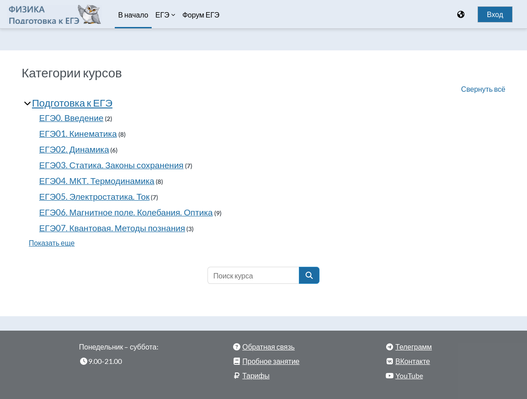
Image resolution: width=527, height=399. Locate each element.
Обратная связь (269, 346)
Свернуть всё (483, 89)
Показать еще (52, 242)
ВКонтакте (413, 361)
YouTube (409, 375)
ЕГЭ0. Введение (71, 117)
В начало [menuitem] (133, 14)
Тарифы (256, 375)
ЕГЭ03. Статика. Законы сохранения (111, 165)
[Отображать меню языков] (462, 14)
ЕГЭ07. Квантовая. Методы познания (112, 228)
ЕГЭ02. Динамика (74, 149)
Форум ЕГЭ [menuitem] (200, 14)
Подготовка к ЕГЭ (72, 103)
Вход (495, 14)
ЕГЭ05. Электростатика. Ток (94, 196)
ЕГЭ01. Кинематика (78, 133)
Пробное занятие (271, 361)
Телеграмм (414, 346)
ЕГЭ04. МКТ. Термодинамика (96, 180)
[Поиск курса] (253, 275)
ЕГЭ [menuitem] (162, 14)
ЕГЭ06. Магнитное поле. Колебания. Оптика (126, 212)
